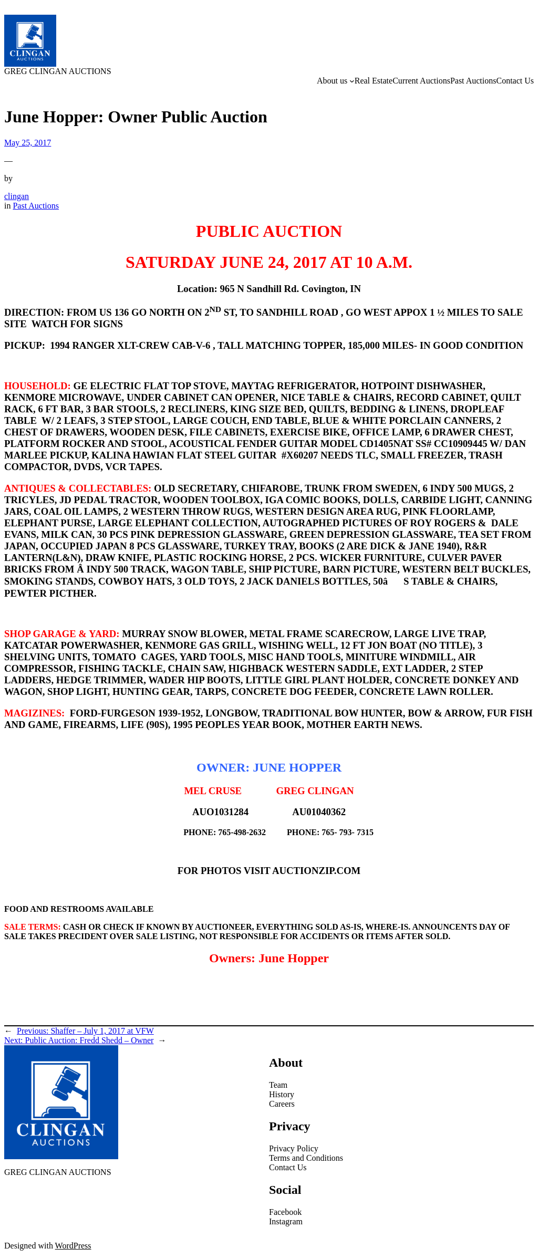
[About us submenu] (352, 81)
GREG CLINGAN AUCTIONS (57, 71)
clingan (16, 196)
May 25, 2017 (27, 142)
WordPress (73, 1245)
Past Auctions (36, 205)
